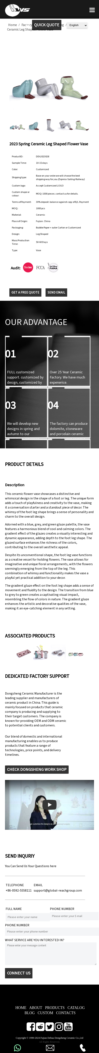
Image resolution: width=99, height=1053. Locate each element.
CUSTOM (45, 1013)
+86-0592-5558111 (19, 890)
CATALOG (76, 1008)
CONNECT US (18, 973)
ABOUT (35, 1008)
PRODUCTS (55, 1008)
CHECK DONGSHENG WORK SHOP (37, 769)
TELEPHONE (15, 885)
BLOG (30, 1013)
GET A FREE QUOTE (25, 292)
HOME (20, 1008)
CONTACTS (66, 1013)
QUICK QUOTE (46, 25)
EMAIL (38, 885)
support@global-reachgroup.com (58, 890)
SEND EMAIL (56, 292)
